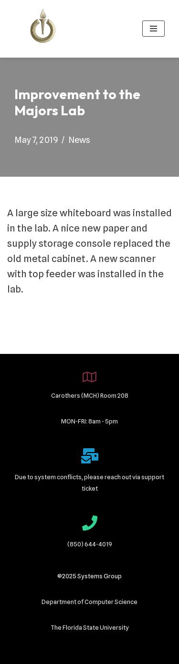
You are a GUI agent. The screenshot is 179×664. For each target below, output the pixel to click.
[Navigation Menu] (153, 28)
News (79, 140)
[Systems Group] (43, 29)
